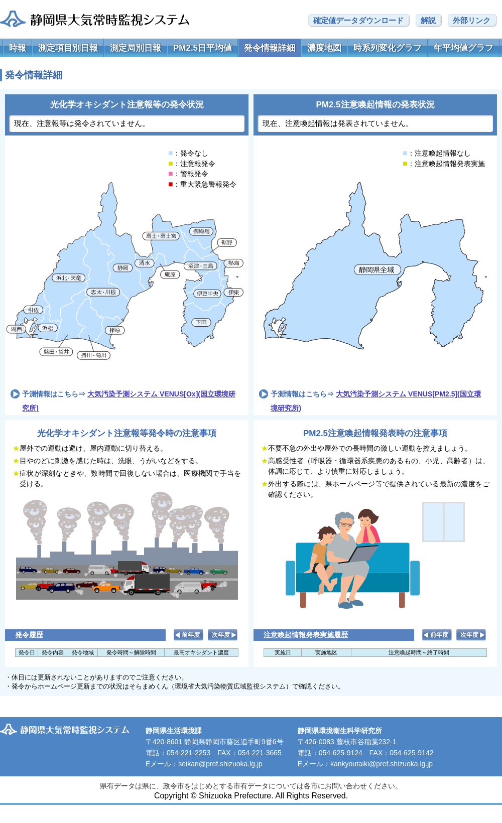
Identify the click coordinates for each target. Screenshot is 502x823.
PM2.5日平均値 (202, 48)
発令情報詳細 (269, 48)
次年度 (221, 634)
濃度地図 (324, 48)
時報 (17, 48)
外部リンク (471, 20)
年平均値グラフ (463, 48)
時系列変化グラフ (387, 48)
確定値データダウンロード (358, 20)
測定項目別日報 (68, 48)
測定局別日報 (135, 48)
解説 (428, 20)
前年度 (191, 634)
